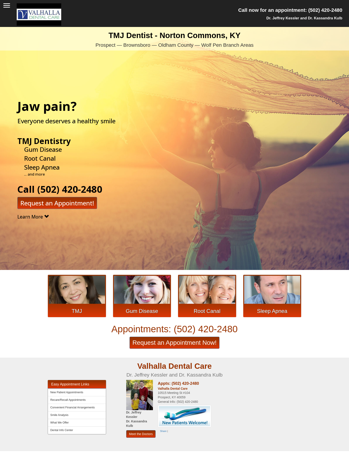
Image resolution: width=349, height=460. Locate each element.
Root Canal (207, 311)
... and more (34, 161)
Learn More (33, 205)
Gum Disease (142, 311)
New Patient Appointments (66, 392)
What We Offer (59, 422)
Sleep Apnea (272, 311)
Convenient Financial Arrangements (72, 407)
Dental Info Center (61, 430)
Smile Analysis (59, 415)
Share (163, 431)
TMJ (77, 311)
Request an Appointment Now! (174, 342)
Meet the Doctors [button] (141, 434)
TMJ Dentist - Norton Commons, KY (174, 39)
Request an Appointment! (57, 191)
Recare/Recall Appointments (68, 399)
